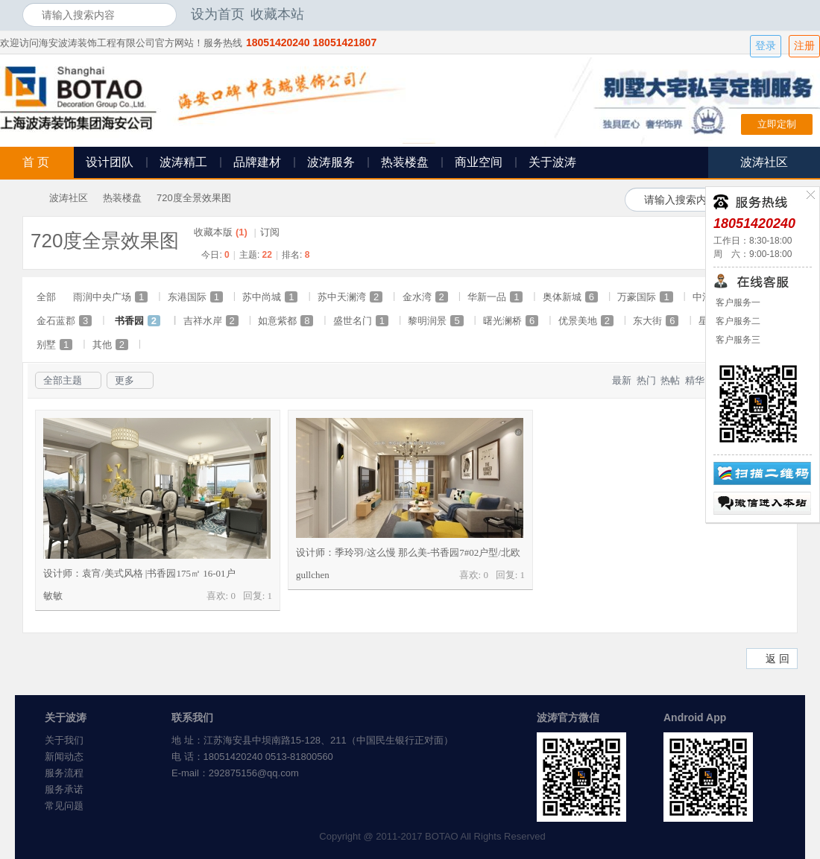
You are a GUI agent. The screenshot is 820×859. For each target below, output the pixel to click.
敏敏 (53, 595)
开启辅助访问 (794, 14)
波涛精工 (183, 162)
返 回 (777, 659)
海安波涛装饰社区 (28, 198)
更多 (124, 380)
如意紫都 (285, 320)
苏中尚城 (269, 296)
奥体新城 (570, 296)
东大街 (655, 320)
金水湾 (425, 296)
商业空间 (478, 162)
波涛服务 (331, 162)
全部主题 (62, 380)
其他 (110, 344)
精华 (694, 380)
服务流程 (64, 773)
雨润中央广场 (110, 296)
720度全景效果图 (194, 197)
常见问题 (64, 805)
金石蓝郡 (64, 320)
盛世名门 (360, 320)
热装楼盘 (405, 162)
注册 (804, 45)
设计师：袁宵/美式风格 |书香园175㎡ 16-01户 (139, 573)
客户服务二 (736, 321)
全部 (46, 296)
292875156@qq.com (254, 773)
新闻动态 (64, 756)
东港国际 (195, 296)
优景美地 (586, 320)
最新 (621, 380)
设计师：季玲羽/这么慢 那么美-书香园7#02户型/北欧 (408, 552)
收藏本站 (277, 14)
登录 (765, 45)
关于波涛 (552, 162)
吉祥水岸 (211, 320)
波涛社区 (68, 197)
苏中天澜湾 (350, 296)
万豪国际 (644, 296)
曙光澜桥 (510, 320)
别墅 (54, 344)
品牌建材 (257, 162)
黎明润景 (435, 320)
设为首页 (218, 14)
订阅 (270, 232)
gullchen (312, 574)
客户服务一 (736, 302)
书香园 (137, 320)
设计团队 (109, 162)
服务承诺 (64, 789)
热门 (646, 380)
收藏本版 (220, 232)
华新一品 (495, 296)
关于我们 (64, 740)
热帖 (670, 380)
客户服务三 (736, 340)
